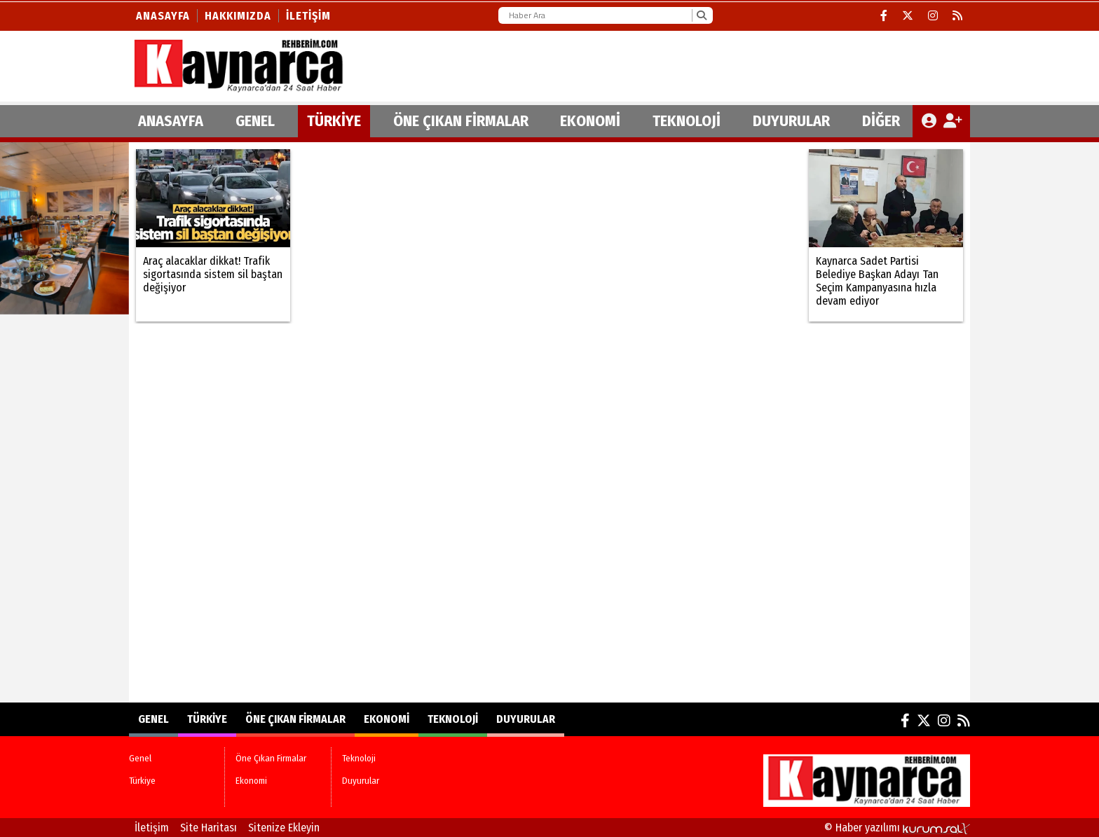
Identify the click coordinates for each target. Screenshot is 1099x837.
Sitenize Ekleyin (284, 827)
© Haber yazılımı (897, 827)
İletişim (308, 15)
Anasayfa (163, 15)
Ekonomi (590, 120)
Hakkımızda (238, 15)
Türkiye (334, 120)
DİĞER (881, 120)
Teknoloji (687, 120)
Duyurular (791, 120)
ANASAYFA (170, 120)
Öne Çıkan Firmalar (460, 120)
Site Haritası (208, 827)
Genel (255, 120)
